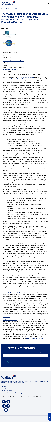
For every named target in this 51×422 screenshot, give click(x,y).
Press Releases (6, 391)
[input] (25, 355)
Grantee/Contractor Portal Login (12, 393)
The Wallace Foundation (26, 77)
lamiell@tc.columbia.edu (10, 69)
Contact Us (5, 388)
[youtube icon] (6, 410)
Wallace (2, 8)
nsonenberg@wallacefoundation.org (13, 61)
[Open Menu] (48, 3)
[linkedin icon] (4, 406)
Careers (4, 386)
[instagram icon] (8, 402)
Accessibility (34, 418)
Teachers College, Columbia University (22, 79)
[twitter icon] (8, 406)
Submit (8, 358)
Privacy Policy (40, 418)
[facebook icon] (4, 402)
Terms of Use (47, 418)
